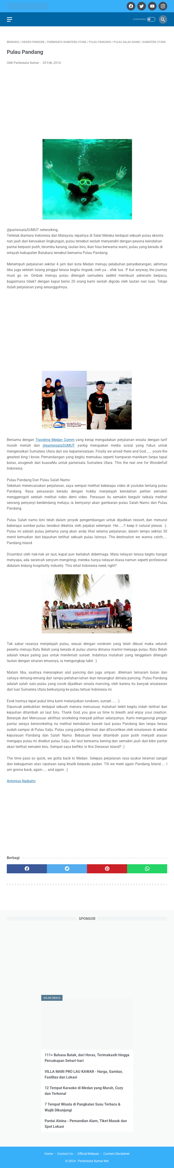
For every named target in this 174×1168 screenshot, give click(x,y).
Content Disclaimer (116, 1154)
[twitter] (141, 6)
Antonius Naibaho (21, 781)
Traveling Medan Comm (55, 440)
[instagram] (162, 6)
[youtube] (152, 6)
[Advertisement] (87, 102)
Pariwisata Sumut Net (93, 1161)
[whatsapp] (147, 868)
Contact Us (65, 1154)
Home (48, 1154)
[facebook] (130, 6)
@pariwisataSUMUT (59, 445)
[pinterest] (107, 868)
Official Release (88, 1154)
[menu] (9, 19)
